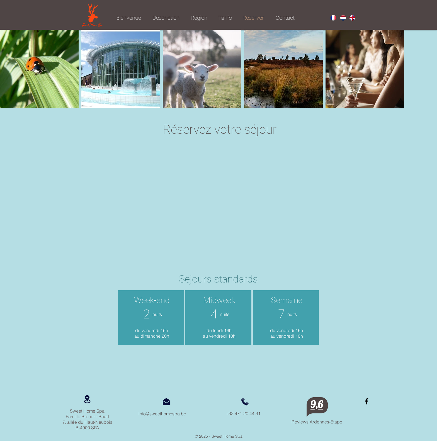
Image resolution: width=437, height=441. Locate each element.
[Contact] (285, 17)
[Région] (199, 17)
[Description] (166, 17)
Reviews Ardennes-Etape (317, 422)
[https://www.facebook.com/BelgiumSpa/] (367, 401)
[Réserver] (253, 17)
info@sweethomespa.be (162, 413)
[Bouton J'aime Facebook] (370, 416)
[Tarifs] (225, 17)
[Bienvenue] (128, 17)
